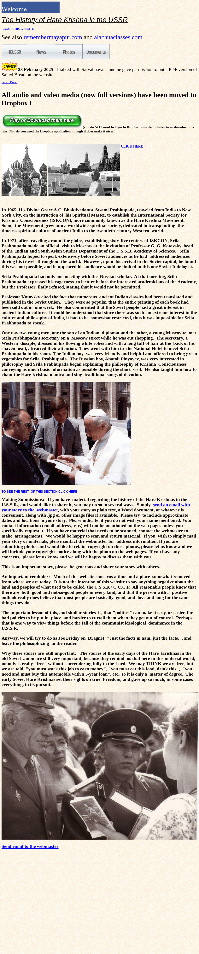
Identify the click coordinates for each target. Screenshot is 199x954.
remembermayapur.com (53, 37)
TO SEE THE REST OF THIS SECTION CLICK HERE (39, 491)
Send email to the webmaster (30, 846)
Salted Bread (9, 82)
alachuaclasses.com (118, 37)
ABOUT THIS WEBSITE (18, 28)
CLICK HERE (132, 146)
